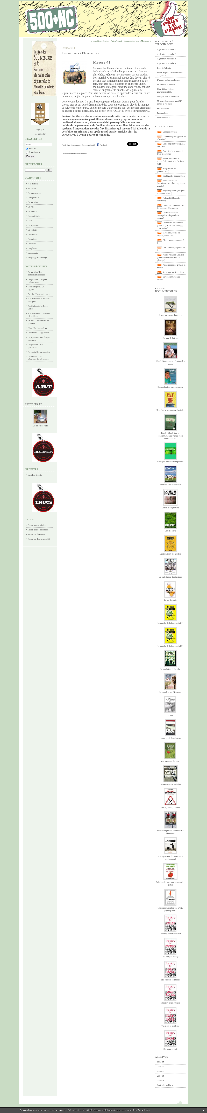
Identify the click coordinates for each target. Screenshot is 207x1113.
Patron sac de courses (37, 534)
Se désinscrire (33, 152)
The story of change (170, 957)
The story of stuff (170, 1049)
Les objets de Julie (40, 426)
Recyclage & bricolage (37, 257)
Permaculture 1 (163, 113)
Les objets (32, 244)
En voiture (32, 211)
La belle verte (170, 531)
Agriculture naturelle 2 (166, 54)
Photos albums (33, 404)
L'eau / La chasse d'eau (37, 328)
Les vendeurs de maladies (170, 784)
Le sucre (170, 715)
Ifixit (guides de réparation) (174, 176)
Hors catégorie (34, 216)
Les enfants (32, 239)
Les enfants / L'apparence (38, 332)
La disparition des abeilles (170, 554)
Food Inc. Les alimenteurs (170, 484)
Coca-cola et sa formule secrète (170, 387)
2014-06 (160, 1067)
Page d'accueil (116, 41)
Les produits (33, 253)
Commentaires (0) (89, 145)
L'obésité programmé (170, 508)
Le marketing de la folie (170, 669)
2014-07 (160, 1062)
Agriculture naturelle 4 (166, 63)
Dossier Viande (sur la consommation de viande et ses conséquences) (170, 436)
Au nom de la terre (170, 338)
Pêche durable (163, 108)
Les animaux (33, 234)
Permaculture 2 (163, 117)
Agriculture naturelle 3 (166, 59)
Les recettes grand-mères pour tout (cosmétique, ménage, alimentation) (170, 225)
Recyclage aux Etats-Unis (173, 272)
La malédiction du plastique (170, 577)
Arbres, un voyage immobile (170, 315)
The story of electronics (170, 1003)
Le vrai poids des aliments (170, 738)
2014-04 (160, 1076)
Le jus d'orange (170, 600)
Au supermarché (34, 193)
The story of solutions (170, 1026)
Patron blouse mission (37, 525)
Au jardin (32, 188)
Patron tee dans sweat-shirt (39, 539)
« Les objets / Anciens (100, 41)
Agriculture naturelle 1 (166, 49)
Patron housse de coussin (38, 530)
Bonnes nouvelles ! (171, 132)
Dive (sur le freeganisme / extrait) (170, 410)
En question (33, 202)
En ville (31, 207)
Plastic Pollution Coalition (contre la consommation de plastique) (170, 257)
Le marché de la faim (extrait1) (170, 623)
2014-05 (160, 1071)
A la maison (33, 184)
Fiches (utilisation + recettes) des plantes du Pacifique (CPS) (170, 161)
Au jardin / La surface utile (39, 352)
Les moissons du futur (170, 761)
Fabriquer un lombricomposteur (170, 461)
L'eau (30, 220)
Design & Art (33, 197)
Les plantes (32, 248)
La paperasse (33, 225)
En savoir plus (143, 1110)
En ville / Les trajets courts (39, 294)
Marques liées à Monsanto (168, 96)
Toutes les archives (165, 1085)
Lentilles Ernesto (35, 475)
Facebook (102, 145)
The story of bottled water (170, 933)
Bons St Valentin (164, 68)
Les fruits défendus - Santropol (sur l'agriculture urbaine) (168, 215)
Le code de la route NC (166, 84)
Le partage (32, 230)
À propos (40, 129)
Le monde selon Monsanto (170, 692)
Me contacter (40, 134)
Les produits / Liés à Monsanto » (137, 41)
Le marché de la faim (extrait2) (170, 646)
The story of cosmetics (170, 980)
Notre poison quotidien (170, 807)
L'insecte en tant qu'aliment (168, 80)
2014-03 (160, 1080)
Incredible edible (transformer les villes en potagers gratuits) (171, 183)
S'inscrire (31, 148)
